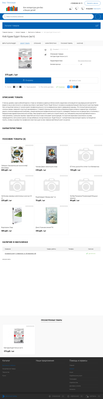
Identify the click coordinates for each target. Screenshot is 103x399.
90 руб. (86, 201)
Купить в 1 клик (75, 80)
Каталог (72, 369)
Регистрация (11, 2)
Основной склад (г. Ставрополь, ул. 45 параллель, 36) (20, 253)
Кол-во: (9, 87)
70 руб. (51, 201)
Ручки (4, 375)
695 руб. (17, 171)
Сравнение (57, 396)
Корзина (93, 396)
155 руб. (86, 171)
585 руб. (17, 232)
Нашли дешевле (30, 87)
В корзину (28, 80)
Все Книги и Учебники (8, 365)
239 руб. (51, 171)
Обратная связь (9, 396)
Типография (73, 379)
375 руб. (9, 351)
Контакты (72, 389)
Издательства (74, 382)
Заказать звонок (92, 3)
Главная (72, 365)
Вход (4, 2)
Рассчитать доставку (46, 87)
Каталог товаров (51, 25)
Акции (71, 372)
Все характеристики (84, 61)
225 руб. (17, 201)
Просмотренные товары (51, 320)
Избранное (75, 396)
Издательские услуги (76, 375)
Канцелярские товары (9, 369)
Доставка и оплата (75, 386)
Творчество (5, 372)
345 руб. (51, 232)
